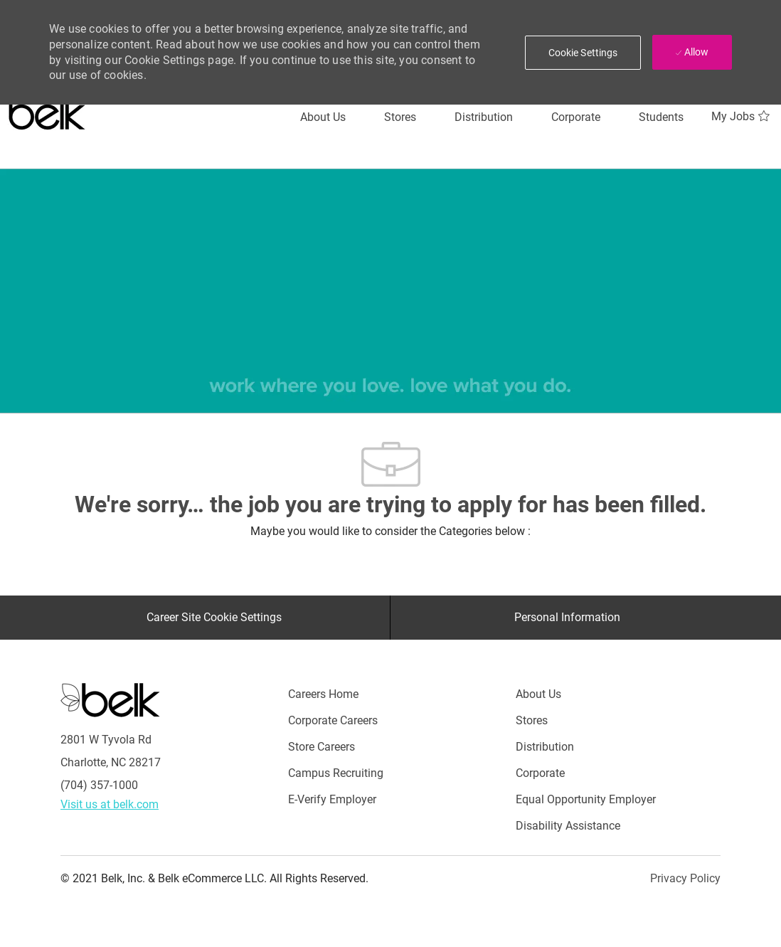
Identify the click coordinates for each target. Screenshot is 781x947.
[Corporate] (576, 117)
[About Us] (322, 117)
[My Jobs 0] (742, 117)
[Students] (661, 117)
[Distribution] (484, 117)
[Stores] (400, 117)
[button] (583, 53)
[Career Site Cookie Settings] (214, 618)
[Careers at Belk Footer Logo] (110, 699)
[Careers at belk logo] (47, 110)
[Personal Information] (567, 618)
